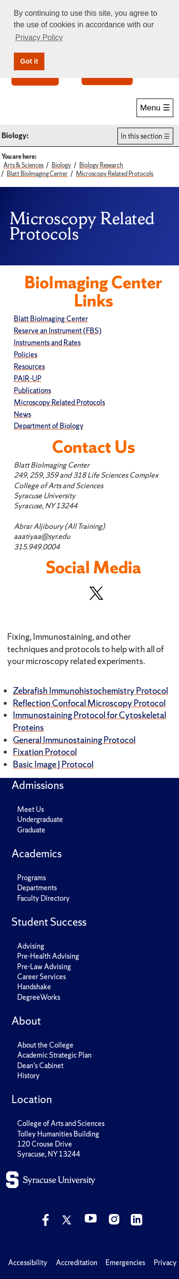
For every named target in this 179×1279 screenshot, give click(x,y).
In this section (141, 136)
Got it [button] (29, 61)
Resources (29, 366)
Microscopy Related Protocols (59, 402)
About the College (45, 1045)
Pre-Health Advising (48, 956)
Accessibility (27, 1262)
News (22, 414)
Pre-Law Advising (44, 967)
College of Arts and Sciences (61, 1123)
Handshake (34, 987)
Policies (25, 355)
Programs (31, 878)
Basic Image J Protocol (53, 764)
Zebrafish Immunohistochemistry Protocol (90, 691)
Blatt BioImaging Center (51, 319)
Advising (30, 946)
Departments (37, 888)
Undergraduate (40, 819)
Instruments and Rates (47, 343)
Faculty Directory (43, 898)
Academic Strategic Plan (54, 1055)
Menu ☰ (155, 107)
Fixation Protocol (45, 752)
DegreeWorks (38, 997)
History (28, 1076)
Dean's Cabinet (40, 1065)
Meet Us (30, 809)
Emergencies (125, 1262)
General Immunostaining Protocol (74, 740)
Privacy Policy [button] (39, 37)
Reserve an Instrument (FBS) (58, 331)
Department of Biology (49, 426)
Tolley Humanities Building (58, 1134)
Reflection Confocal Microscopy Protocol (89, 703)
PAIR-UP (28, 378)
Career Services (41, 977)
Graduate (31, 830)
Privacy (165, 1262)
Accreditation (76, 1262)
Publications (32, 390)
